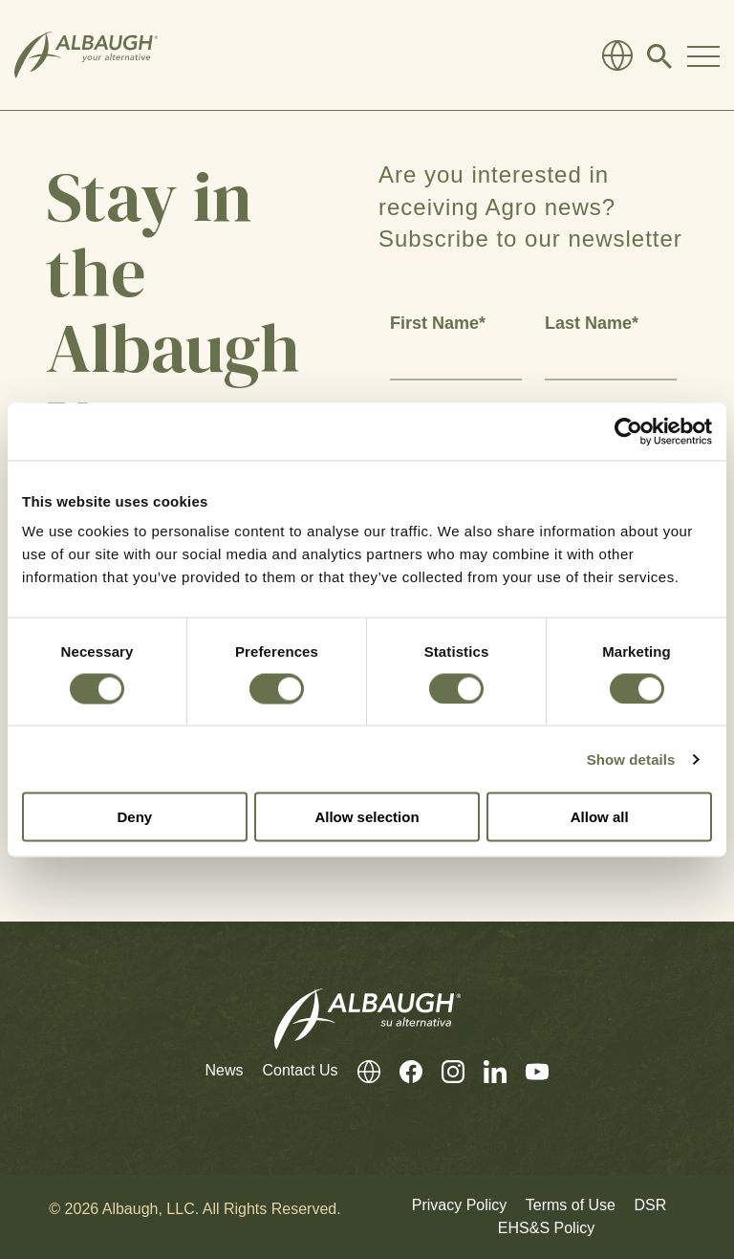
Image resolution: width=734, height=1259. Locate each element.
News (224, 1070)
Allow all (600, 817)
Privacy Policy (459, 1205)
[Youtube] (528, 1071)
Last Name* (591, 323)
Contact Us (299, 1070)
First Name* (438, 323)
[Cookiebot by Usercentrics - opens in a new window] (628, 431)
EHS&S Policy (546, 1228)
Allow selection (366, 817)
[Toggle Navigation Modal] (703, 55)
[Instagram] (443, 1071)
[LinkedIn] (485, 1071)
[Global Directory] (617, 55)
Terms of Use (570, 1205)
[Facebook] (401, 1071)
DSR (650, 1205)
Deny (134, 817)
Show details (631, 758)
